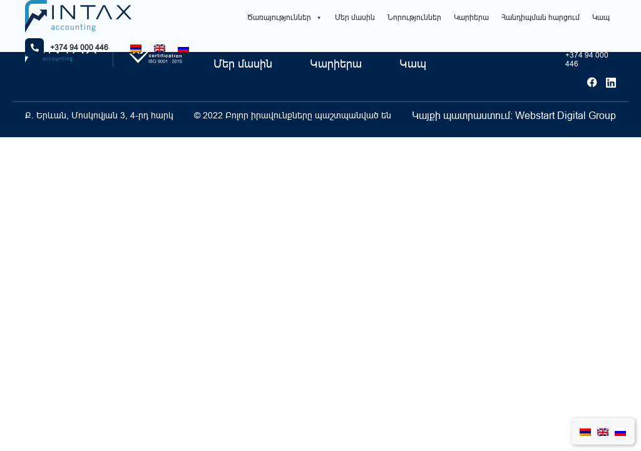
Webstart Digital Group (565, 115)
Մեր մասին (355, 17)
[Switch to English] (160, 48)
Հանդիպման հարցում (540, 17)
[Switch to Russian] (183, 48)
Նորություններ (414, 17)
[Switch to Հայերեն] (136, 48)
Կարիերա (471, 17)
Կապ (601, 17)
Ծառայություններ (284, 17)
